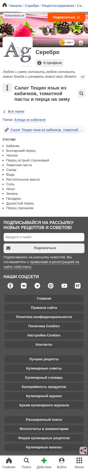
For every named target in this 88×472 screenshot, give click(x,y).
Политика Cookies (44, 326)
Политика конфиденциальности (44, 317)
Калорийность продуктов (44, 387)
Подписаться (66, 17)
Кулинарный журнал (44, 396)
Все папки (13, 111)
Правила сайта (44, 308)
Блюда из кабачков (30, 120)
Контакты (44, 344)
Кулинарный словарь (44, 377)
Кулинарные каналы (44, 447)
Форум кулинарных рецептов (44, 438)
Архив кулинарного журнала (44, 405)
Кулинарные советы (44, 368)
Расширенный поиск (44, 419)
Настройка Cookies (44, 335)
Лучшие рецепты (44, 359)
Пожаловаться (14, 15)
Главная (44, 298)
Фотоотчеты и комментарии (44, 429)
